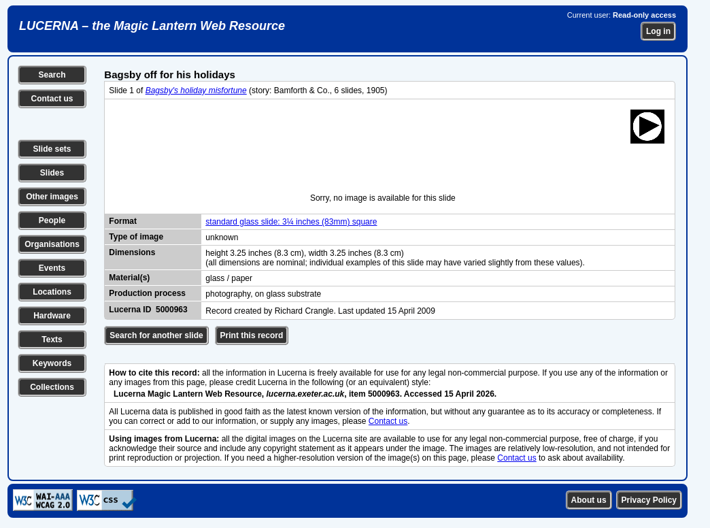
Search (51, 75)
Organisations (52, 244)
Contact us (52, 98)
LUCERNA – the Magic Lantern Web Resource (152, 26)
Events (52, 268)
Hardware (52, 315)
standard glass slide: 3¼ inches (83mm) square (291, 222)
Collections (52, 387)
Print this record (252, 335)
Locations (52, 292)
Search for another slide (156, 335)
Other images (52, 196)
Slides (52, 173)
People (52, 220)
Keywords (52, 363)
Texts (51, 339)
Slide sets (52, 149)
